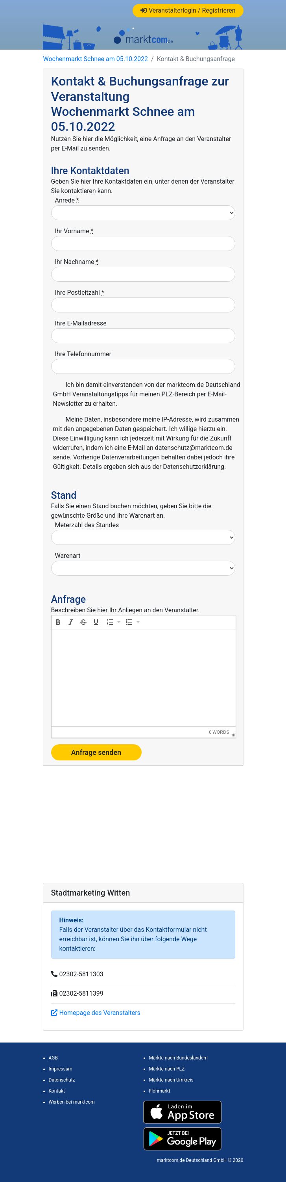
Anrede (67, 200)
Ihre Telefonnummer (83, 354)
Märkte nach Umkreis (171, 1080)
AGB (53, 1058)
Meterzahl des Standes (87, 525)
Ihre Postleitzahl (79, 292)
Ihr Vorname (74, 231)
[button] (58, 622)
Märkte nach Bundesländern (178, 1058)
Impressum (60, 1069)
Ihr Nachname (77, 262)
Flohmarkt (159, 1091)
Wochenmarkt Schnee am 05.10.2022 (95, 59)
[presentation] (58, 622)
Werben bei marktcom (72, 1102)
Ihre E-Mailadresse (81, 323)
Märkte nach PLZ (167, 1069)
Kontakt (57, 1091)
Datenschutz (62, 1080)
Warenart (68, 555)
